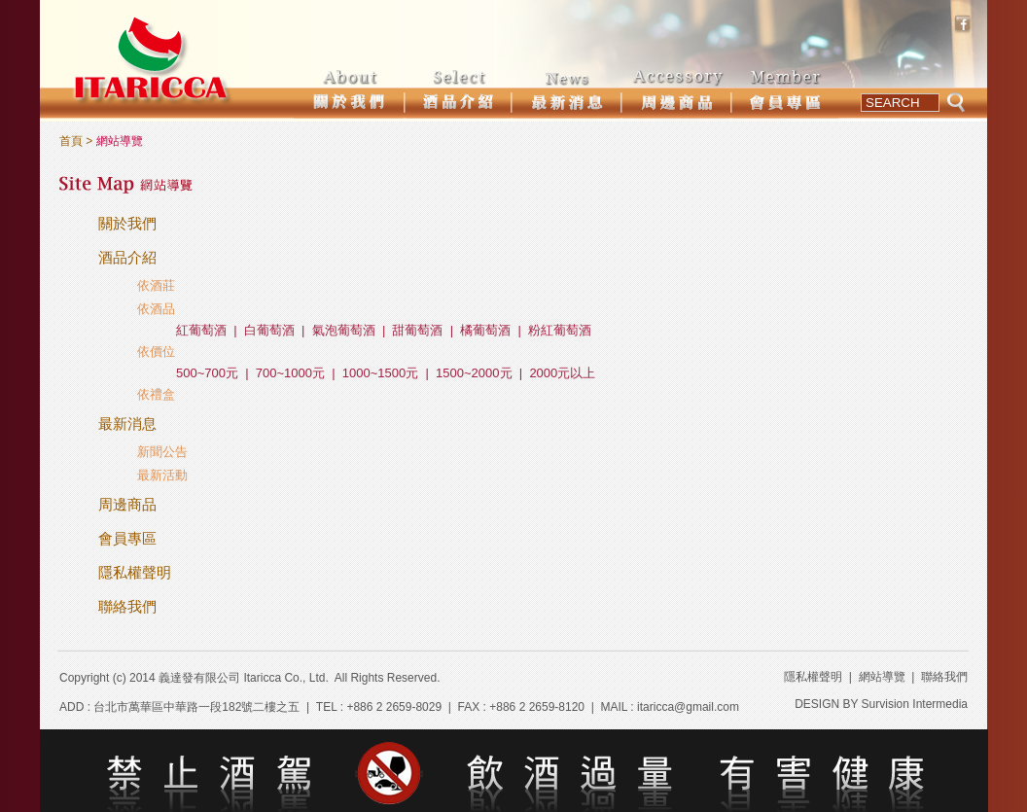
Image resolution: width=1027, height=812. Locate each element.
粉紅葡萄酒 (559, 330)
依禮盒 (156, 394)
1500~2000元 (474, 373)
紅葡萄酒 (201, 330)
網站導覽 (882, 677)
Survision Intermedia (915, 704)
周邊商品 (127, 504)
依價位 (156, 351)
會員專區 (127, 538)
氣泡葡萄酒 (343, 330)
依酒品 (156, 308)
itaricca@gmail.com (688, 707)
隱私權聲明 (134, 572)
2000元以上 (562, 373)
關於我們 (127, 223)
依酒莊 (156, 285)
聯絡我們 (127, 606)
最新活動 (162, 475)
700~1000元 (290, 373)
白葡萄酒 (269, 330)
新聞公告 (162, 451)
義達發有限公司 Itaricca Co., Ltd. (244, 678)
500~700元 (207, 373)
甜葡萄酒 (417, 330)
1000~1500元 (380, 373)
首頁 (71, 141)
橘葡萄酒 (485, 330)
